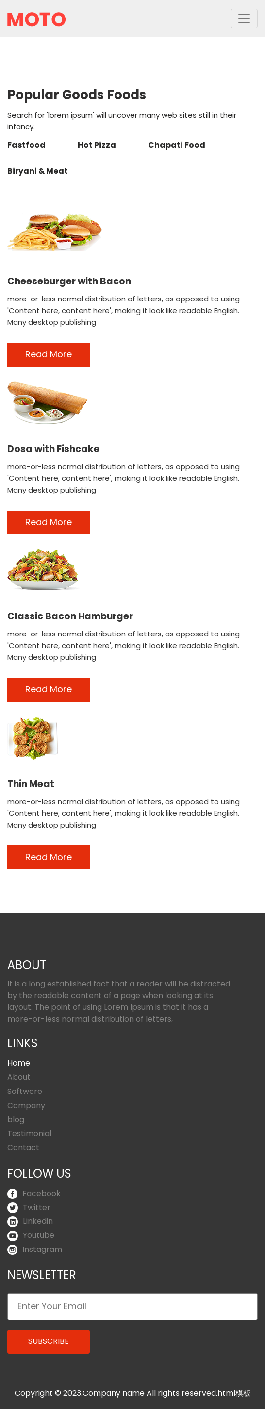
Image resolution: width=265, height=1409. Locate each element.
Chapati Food (176, 145)
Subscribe (48, 1341)
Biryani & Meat (37, 170)
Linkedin (30, 1221)
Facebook (34, 1193)
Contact (23, 1147)
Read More (48, 354)
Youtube (30, 1235)
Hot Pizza (97, 145)
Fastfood (26, 145)
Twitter (28, 1207)
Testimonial (29, 1133)
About (19, 1077)
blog (15, 1119)
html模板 (234, 1393)
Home (18, 1063)
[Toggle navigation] (244, 18)
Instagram (34, 1249)
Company (26, 1105)
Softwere (24, 1091)
